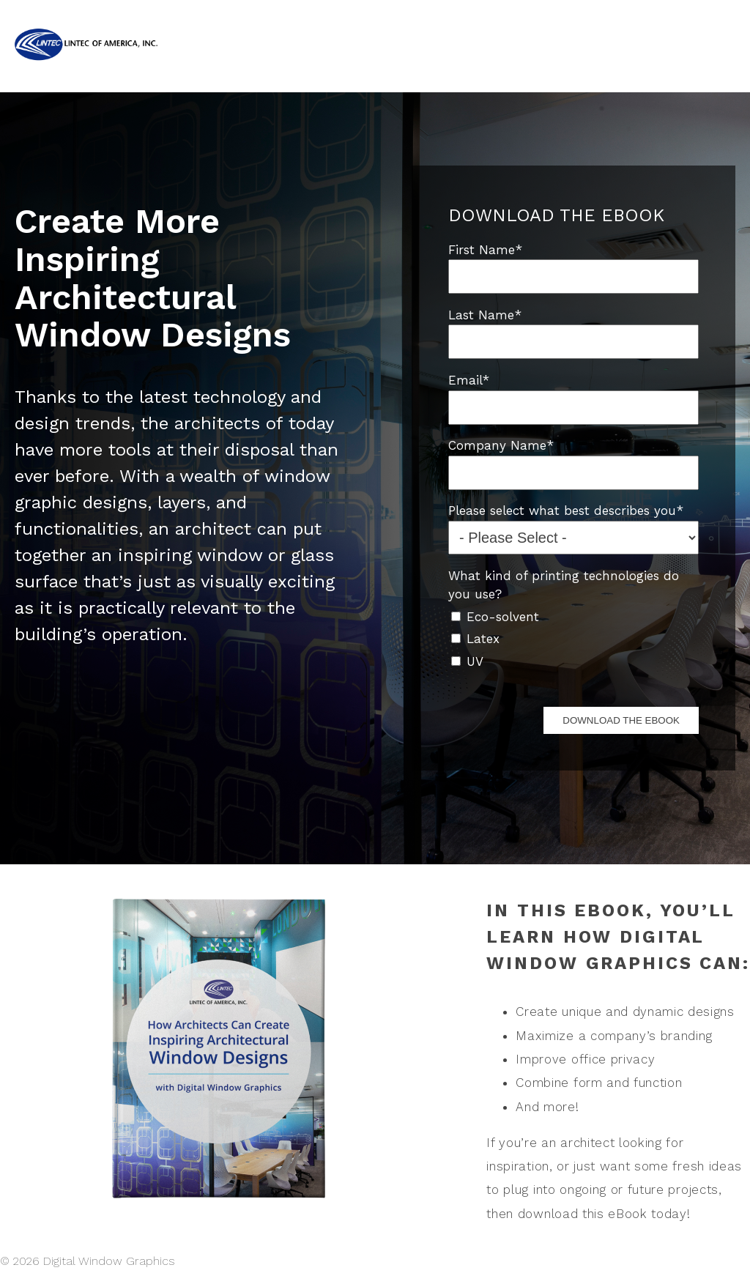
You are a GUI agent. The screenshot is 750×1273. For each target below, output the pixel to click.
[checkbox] (573, 638)
